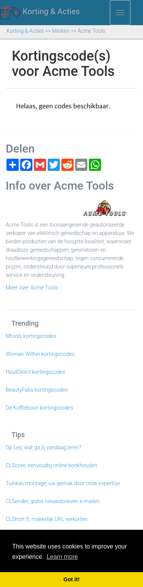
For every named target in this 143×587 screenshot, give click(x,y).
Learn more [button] (62, 556)
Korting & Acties (40, 12)
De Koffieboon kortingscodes (39, 408)
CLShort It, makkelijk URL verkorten (47, 519)
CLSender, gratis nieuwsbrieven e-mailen (53, 501)
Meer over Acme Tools (32, 288)
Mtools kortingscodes (31, 336)
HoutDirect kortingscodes (35, 372)
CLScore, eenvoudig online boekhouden (51, 465)
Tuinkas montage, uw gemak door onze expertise (63, 483)
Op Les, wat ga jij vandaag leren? (43, 447)
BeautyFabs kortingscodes (37, 390)
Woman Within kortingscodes (40, 354)
